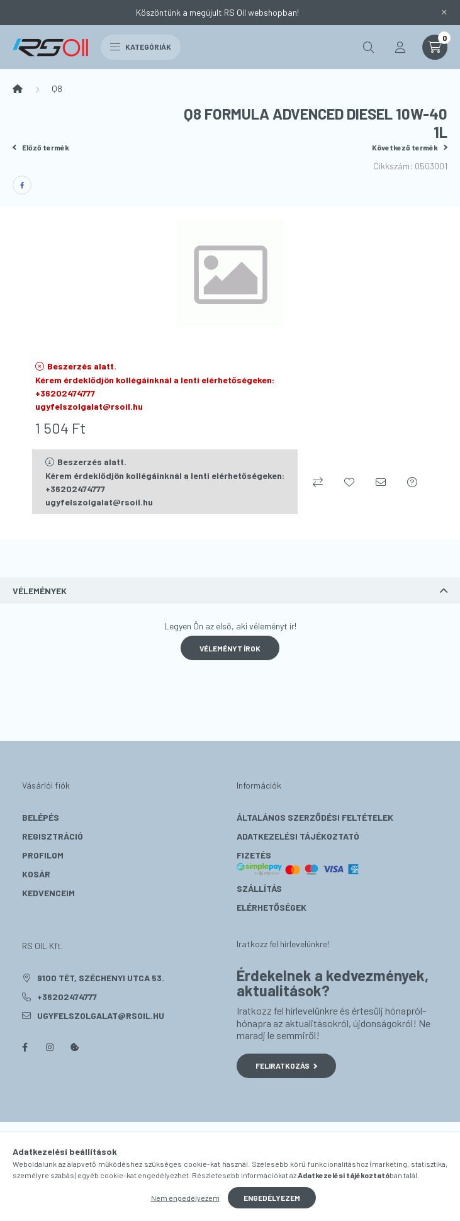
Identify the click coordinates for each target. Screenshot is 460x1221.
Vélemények (40, 590)
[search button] (368, 47)
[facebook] (22, 185)
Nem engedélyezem (185, 1197)
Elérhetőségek (271, 907)
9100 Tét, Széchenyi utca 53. (100, 977)
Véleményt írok (230, 648)
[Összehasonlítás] (317, 482)
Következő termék (409, 147)
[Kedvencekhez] (349, 482)
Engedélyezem (272, 1197)
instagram (49, 1047)
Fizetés (298, 863)
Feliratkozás (286, 1065)
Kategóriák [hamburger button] (140, 46)
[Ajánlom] (380, 482)
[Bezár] (444, 12)
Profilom (43, 855)
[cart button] (434, 47)
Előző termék (41, 147)
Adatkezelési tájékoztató (298, 836)
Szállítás (259, 888)
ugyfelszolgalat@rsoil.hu (100, 1015)
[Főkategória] (18, 89)
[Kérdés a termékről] (412, 482)
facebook (24, 1047)
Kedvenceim (48, 892)
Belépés (40, 817)
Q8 (57, 88)
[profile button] (400, 47)
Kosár (36, 874)
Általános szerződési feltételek (315, 817)
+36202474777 (67, 996)
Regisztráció (52, 836)
